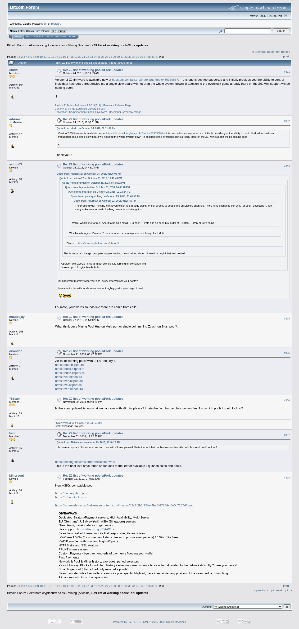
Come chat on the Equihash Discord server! (80, 108)
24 (95, 56)
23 (91, 56)
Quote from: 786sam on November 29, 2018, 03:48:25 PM (88, 442)
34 (133, 56)
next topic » (282, 51)
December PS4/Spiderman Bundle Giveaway (81, 112)
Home (18, 36)
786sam (15, 398)
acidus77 (16, 164)
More (72, 36)
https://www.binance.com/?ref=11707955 (78, 422)
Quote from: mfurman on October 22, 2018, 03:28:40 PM (105, 200)
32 (125, 56)
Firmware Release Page (117, 105)
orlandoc (15, 351)
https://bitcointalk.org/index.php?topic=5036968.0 (145, 79)
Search (38, 36)
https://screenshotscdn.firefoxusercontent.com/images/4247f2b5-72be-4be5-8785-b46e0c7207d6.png (124, 505)
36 (141, 56)
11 (45, 56)
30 (118, 56)
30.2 (53, 31)
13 (52, 56)
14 (56, 56)
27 (106, 56)
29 (114, 56)
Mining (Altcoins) (79, 45)
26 (102, 56)
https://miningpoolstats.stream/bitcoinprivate (85, 462)
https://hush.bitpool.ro (70, 373)
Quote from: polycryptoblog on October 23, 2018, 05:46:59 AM (105, 196)
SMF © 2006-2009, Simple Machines (164, 621)
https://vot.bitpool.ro (68, 377)
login (44, 23)
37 (145, 56)
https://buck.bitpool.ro (70, 369)
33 (129, 56)
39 (152, 56)
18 (71, 56)
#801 (287, 71)
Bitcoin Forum (16, 45)
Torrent (62, 31)
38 (149, 56)
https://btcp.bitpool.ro (69, 365)
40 (156, 56)
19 (75, 56)
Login (49, 36)
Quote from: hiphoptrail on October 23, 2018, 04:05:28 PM (97, 187)
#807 (287, 435)
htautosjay (17, 317)
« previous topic (263, 51)
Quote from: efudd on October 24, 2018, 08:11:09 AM (86, 128)
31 (122, 56)
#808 (287, 477)
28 (110, 56)
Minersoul (16, 475)
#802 (287, 121)
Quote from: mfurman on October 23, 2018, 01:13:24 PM (99, 191)
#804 (287, 318)
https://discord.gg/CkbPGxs (95, 529)
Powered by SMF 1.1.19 (127, 621)
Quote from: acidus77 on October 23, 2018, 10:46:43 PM (90, 178)
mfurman (16, 119)
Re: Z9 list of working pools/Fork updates (93, 70)
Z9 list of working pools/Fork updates (120, 45)
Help (29, 36)
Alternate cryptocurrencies (47, 45)
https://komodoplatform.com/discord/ (98, 243)
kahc (12, 433)
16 (64, 56)
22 (87, 56)
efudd (13, 70)
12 (48, 56)
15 (60, 56)
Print (286, 56)
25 (98, 56)
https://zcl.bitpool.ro (68, 385)
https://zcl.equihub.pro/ (70, 497)
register (55, 23)
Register (60, 36)
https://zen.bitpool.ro (69, 389)
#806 (287, 400)
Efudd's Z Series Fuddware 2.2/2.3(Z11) (78, 105)
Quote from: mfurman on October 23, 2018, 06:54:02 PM (93, 183)
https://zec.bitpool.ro (69, 381)
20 (79, 56)
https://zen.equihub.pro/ (71, 493)
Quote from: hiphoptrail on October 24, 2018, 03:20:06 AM (89, 174)
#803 (287, 166)
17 (68, 56)
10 (41, 56)
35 (137, 56)
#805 (287, 352)
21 (83, 56)
